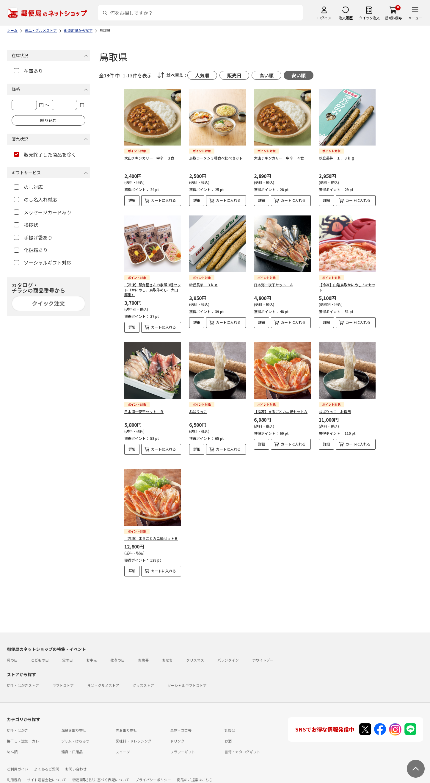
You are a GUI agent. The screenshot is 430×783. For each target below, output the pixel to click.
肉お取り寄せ (126, 725)
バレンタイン (228, 654)
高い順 (266, 75)
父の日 (67, 654)
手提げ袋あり (33, 237)
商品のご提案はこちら (195, 774)
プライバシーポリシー (153, 774)
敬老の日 (117, 654)
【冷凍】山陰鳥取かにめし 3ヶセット (347, 287)
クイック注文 (369, 17)
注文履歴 (345, 17)
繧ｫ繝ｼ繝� (393, 17)
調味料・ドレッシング (133, 735)
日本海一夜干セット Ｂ (144, 411)
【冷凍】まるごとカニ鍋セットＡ (280, 411)
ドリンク (177, 735)
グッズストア (143, 680)
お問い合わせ (76, 763)
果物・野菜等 (181, 725)
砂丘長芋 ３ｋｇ (203, 284)
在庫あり (28, 70)
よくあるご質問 (46, 763)
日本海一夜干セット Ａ (273, 284)
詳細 (132, 200)
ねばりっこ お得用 (335, 411)
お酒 (228, 735)
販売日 (234, 75)
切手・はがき (17, 725)
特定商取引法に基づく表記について (100, 774)
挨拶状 (26, 224)
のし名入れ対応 (35, 199)
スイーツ (123, 746)
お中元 (91, 654)
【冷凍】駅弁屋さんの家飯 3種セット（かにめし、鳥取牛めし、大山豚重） (152, 289)
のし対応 (28, 186)
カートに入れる (163, 200)
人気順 (202, 75)
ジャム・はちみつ (75, 735)
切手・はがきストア (23, 680)
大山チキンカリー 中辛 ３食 (149, 157)
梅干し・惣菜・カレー (25, 735)
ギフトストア (63, 680)
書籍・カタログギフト (242, 746)
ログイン (324, 17)
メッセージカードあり (42, 212)
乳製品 (230, 725)
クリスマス (195, 654)
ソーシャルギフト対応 (42, 262)
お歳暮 (143, 654)
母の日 (12, 654)
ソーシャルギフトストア (187, 680)
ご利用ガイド (17, 763)
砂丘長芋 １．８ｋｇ (336, 157)
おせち (167, 654)
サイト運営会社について (46, 774)
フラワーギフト (182, 746)
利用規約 (14, 774)
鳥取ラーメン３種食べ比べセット (216, 157)
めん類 (12, 746)
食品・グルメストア (103, 680)
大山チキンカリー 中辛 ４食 (279, 157)
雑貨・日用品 (72, 746)
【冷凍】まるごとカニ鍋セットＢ (151, 538)
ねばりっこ (198, 411)
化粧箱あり (31, 250)
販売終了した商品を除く (45, 154)
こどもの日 (40, 654)
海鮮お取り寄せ (73, 725)
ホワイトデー (263, 654)
